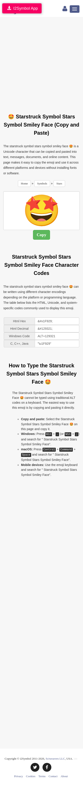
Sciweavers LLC (55, 758)
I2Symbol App (22, 8)
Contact (53, 776)
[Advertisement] (41, 62)
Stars (59, 183)
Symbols (42, 183)
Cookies (30, 776)
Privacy (18, 776)
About (64, 776)
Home (24, 183)
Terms (42, 776)
